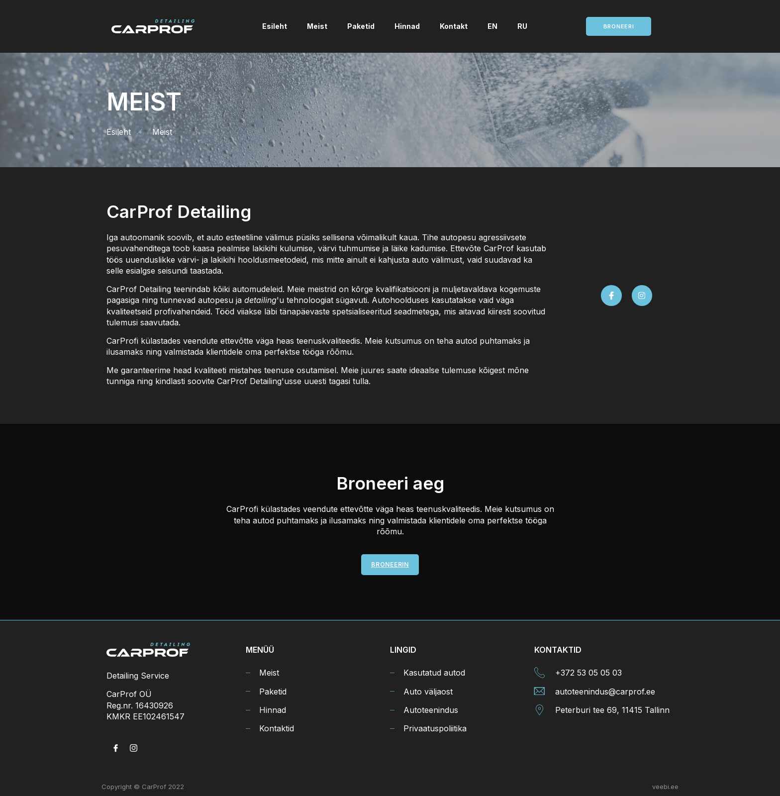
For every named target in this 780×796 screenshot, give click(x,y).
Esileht (274, 26)
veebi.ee (665, 787)
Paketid (361, 26)
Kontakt (454, 26)
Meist (317, 26)
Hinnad (407, 26)
